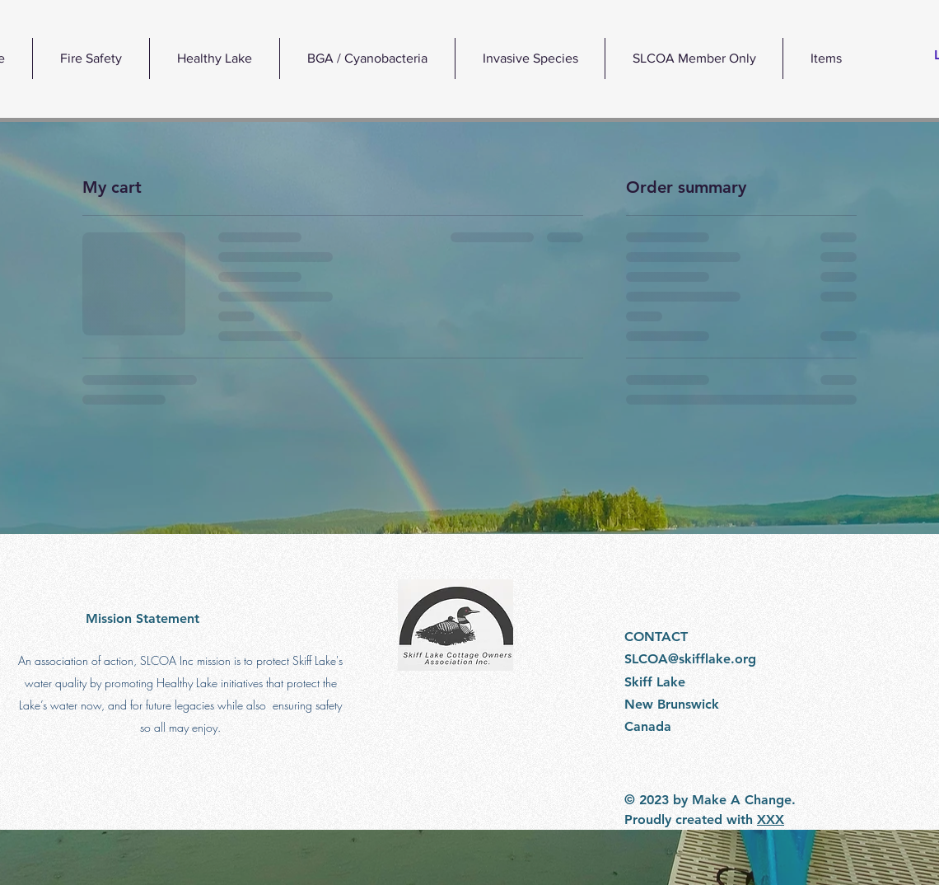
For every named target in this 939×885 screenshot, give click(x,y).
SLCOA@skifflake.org (690, 659)
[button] (214, 58)
